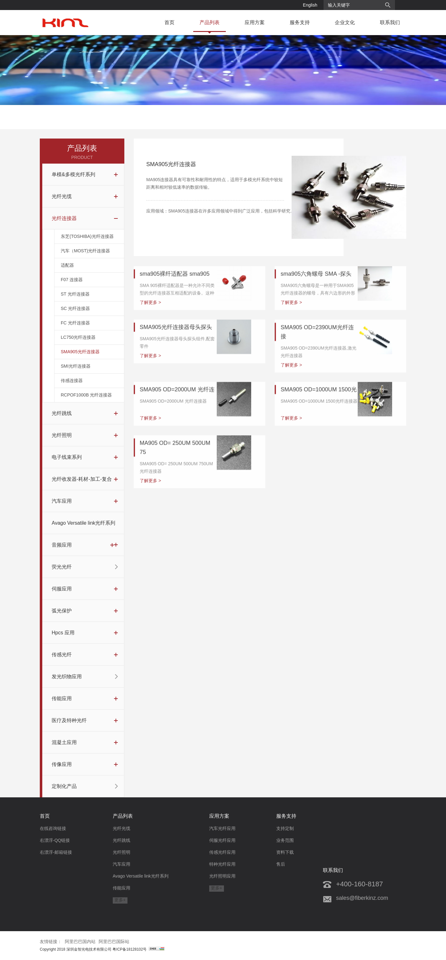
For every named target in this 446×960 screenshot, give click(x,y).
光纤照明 (121, 852)
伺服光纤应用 (222, 840)
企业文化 (345, 22)
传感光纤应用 (222, 852)
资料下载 (285, 852)
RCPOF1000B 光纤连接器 (86, 399)
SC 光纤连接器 (75, 312)
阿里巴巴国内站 (80, 941)
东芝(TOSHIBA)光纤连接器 (87, 240)
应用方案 (255, 22)
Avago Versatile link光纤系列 (141, 876)
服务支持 (300, 22)
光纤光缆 (121, 828)
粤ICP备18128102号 (138, 949)
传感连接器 (72, 384)
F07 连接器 (72, 283)
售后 (280, 864)
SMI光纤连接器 (76, 370)
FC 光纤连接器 (75, 327)
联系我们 (390, 22)
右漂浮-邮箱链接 (56, 852)
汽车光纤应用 (222, 828)
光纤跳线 (121, 840)
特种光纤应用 (222, 864)
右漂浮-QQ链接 (55, 840)
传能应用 (121, 887)
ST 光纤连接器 (75, 298)
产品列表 (210, 22)
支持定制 (285, 828)
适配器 (67, 269)
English (310, 5)
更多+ (120, 899)
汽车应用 (121, 864)
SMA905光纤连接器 (80, 356)
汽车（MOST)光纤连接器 (85, 255)
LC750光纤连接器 (78, 341)
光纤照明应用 (222, 876)
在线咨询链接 (53, 828)
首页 (169, 22)
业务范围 (285, 840)
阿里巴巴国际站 (114, 941)
